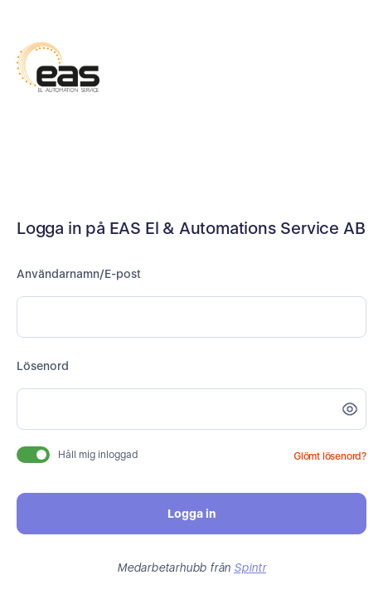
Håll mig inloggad (98, 455)
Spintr (250, 567)
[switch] (33, 454)
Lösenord (43, 366)
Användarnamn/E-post (79, 273)
